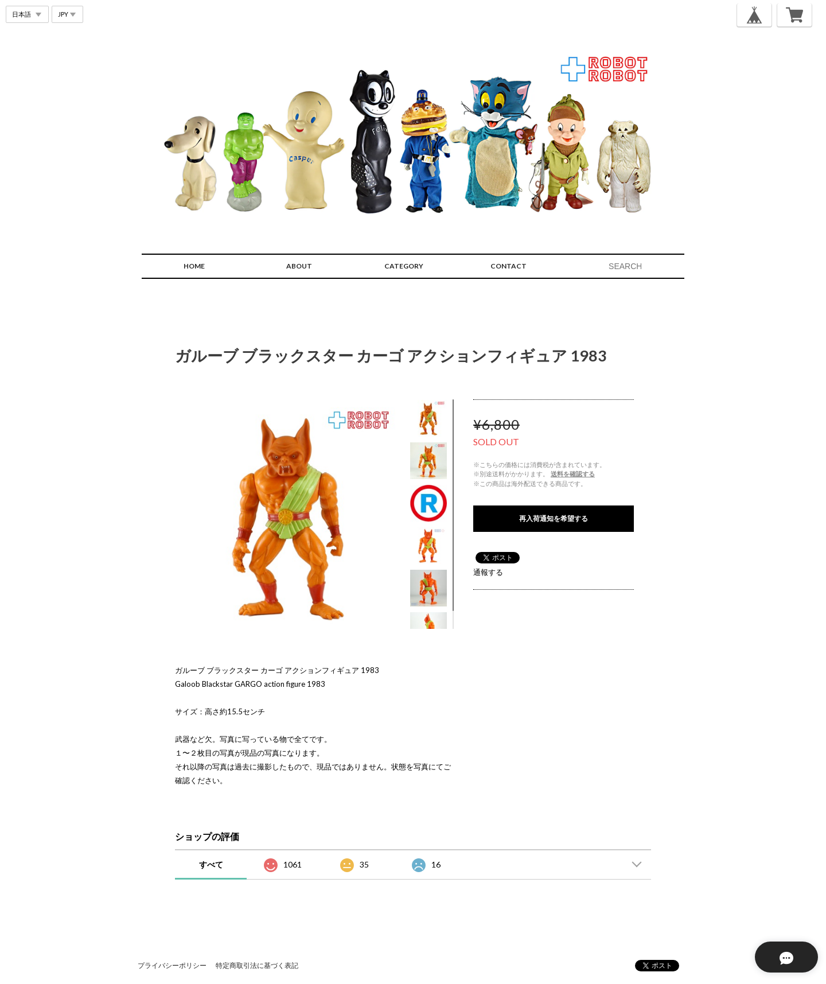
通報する (488, 572)
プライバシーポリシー (172, 965)
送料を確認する (573, 473)
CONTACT (508, 266)
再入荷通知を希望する (553, 518)
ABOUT (299, 266)
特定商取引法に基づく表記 (257, 965)
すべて (211, 864)
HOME (194, 266)
